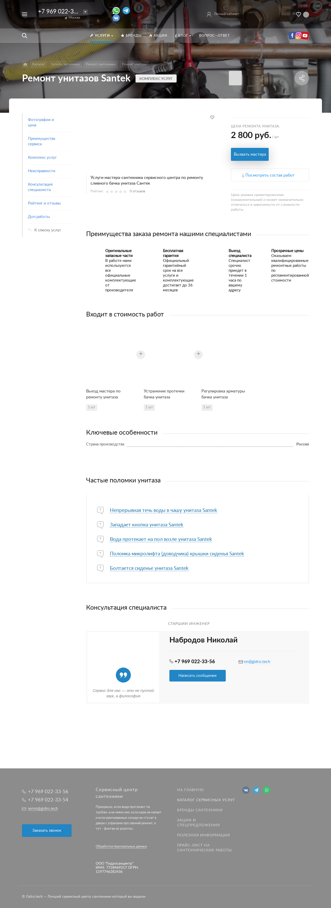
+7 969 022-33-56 (62, 11)
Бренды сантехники (200, 810)
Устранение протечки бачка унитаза (164, 394)
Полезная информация (203, 835)
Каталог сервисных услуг (206, 800)
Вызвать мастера (250, 154)
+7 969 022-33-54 (48, 800)
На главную (190, 790)
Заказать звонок (46, 831)
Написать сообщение (197, 676)
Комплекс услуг (156, 79)
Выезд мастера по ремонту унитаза (103, 394)
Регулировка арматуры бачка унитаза (223, 394)
